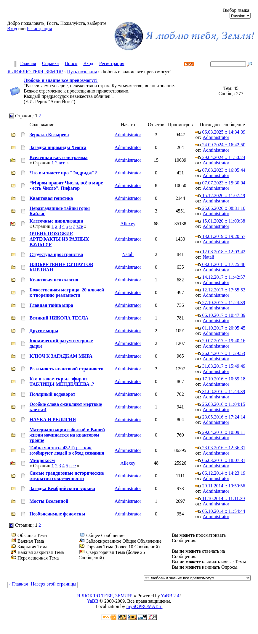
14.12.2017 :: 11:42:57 (220, 277)
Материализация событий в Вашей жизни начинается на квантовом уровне (67, 435)
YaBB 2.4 (170, 595)
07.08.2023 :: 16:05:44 (220, 170)
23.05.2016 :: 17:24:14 (220, 416)
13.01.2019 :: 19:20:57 (220, 236)
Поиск (71, 63)
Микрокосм (42, 460)
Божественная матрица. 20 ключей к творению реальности (67, 292)
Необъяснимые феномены (57, 513)
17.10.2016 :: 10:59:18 (220, 378)
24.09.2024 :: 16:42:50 (220, 144)
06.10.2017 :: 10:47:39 (220, 315)
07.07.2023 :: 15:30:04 (220, 182)
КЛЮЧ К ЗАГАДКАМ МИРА (61, 356)
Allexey (127, 223)
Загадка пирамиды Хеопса (58, 147)
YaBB (92, 601)
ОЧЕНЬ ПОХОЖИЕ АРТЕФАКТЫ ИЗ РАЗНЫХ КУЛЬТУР (59, 239)
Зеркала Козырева (49, 134)
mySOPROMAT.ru (144, 606)
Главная (28, 63)
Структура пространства (56, 254)
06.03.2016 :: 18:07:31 (220, 460)
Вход (12, 28)
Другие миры (44, 330)
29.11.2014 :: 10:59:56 (220, 485)
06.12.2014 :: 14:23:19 (220, 473)
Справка (50, 63)
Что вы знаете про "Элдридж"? (63, 172)
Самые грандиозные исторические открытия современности (67, 476)
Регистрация (39, 28)
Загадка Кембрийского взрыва (62, 488)
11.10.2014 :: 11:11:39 (220, 498)
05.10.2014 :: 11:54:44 (220, 511)
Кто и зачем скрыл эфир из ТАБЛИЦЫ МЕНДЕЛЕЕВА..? (62, 381)
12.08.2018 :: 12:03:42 (220, 251)
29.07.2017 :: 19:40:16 (220, 340)
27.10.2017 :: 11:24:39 (220, 302)
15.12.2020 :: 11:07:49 (220, 195)
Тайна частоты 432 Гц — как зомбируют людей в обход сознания (67, 450)
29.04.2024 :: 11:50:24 (220, 157)
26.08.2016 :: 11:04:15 (220, 404)
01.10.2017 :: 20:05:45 (220, 327)
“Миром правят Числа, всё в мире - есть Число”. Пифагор (66, 185)
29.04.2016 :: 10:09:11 (220, 432)
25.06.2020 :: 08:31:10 (220, 208)
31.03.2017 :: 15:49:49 (220, 366)
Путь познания (82, 71)
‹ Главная (18, 583)
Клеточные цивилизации (56, 220)
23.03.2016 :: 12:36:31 (220, 447)
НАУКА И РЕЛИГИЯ (53, 419)
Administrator (128, 134)
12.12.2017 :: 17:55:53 (220, 289)
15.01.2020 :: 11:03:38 (220, 220)
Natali (128, 254)
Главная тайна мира (51, 305)
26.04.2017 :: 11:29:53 (220, 353)
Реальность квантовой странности (67, 368)
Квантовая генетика (51, 198)
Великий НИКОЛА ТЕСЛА (59, 317)
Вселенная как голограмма (59, 157)
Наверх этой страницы (53, 583)
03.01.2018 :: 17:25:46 (220, 264)
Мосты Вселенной (49, 501)
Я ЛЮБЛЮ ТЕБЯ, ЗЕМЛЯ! (35, 71)
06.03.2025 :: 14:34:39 (220, 131)
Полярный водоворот (53, 394)
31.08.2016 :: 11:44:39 (220, 391)
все (62, 162)
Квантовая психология (54, 279)
